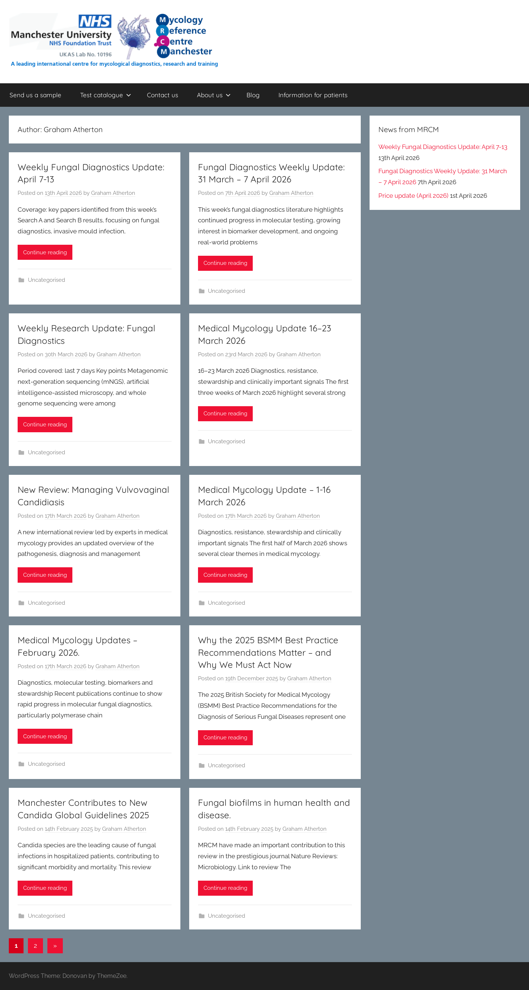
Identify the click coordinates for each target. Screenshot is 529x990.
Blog (253, 95)
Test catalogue (105, 95)
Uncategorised (46, 280)
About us (214, 95)
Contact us (162, 95)
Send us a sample (35, 95)
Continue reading (45, 252)
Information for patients (313, 95)
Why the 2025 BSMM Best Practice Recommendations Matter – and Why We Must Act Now (268, 652)
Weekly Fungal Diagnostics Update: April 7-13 (442, 146)
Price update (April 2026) (413, 195)
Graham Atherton (113, 193)
